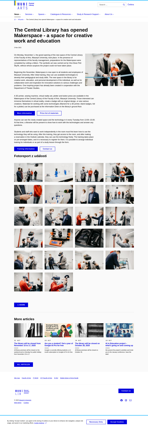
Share (21, 305)
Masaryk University (25, 400)
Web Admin (17, 403)
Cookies (26, 403)
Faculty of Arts (26, 378)
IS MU (56, 378)
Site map (17, 378)
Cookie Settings (40, 424)
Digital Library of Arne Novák (69, 378)
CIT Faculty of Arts (46, 378)
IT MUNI (35, 378)
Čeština (131, 5)
